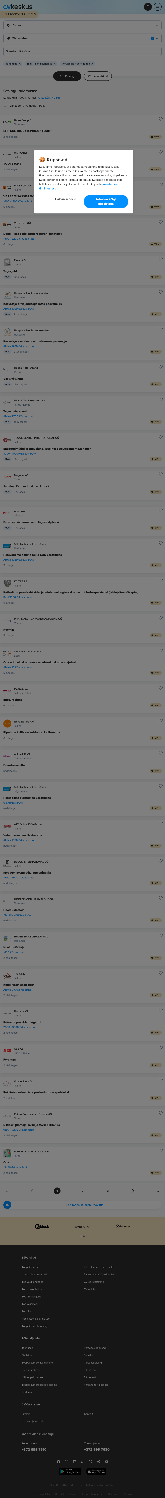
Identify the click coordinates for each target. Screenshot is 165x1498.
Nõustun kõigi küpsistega (106, 201)
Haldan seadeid (65, 199)
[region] (83, 181)
